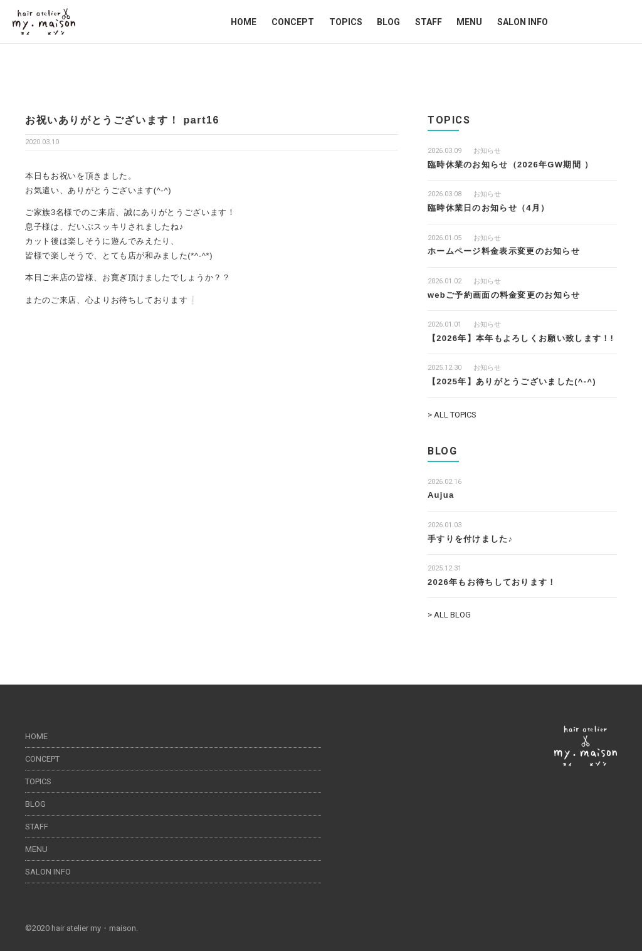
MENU (469, 22)
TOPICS (345, 22)
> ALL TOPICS (452, 414)
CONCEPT (292, 22)
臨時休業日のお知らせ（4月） (488, 208)
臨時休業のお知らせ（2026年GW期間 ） (510, 164)
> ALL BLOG (449, 614)
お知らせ (487, 151)
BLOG (388, 22)
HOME (243, 22)
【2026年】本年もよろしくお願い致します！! (521, 338)
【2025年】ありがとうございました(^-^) (512, 381)
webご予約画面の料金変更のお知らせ (504, 295)
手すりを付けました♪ (470, 539)
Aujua (441, 495)
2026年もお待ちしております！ (492, 582)
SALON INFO (522, 22)
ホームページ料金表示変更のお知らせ (504, 251)
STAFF (428, 22)
